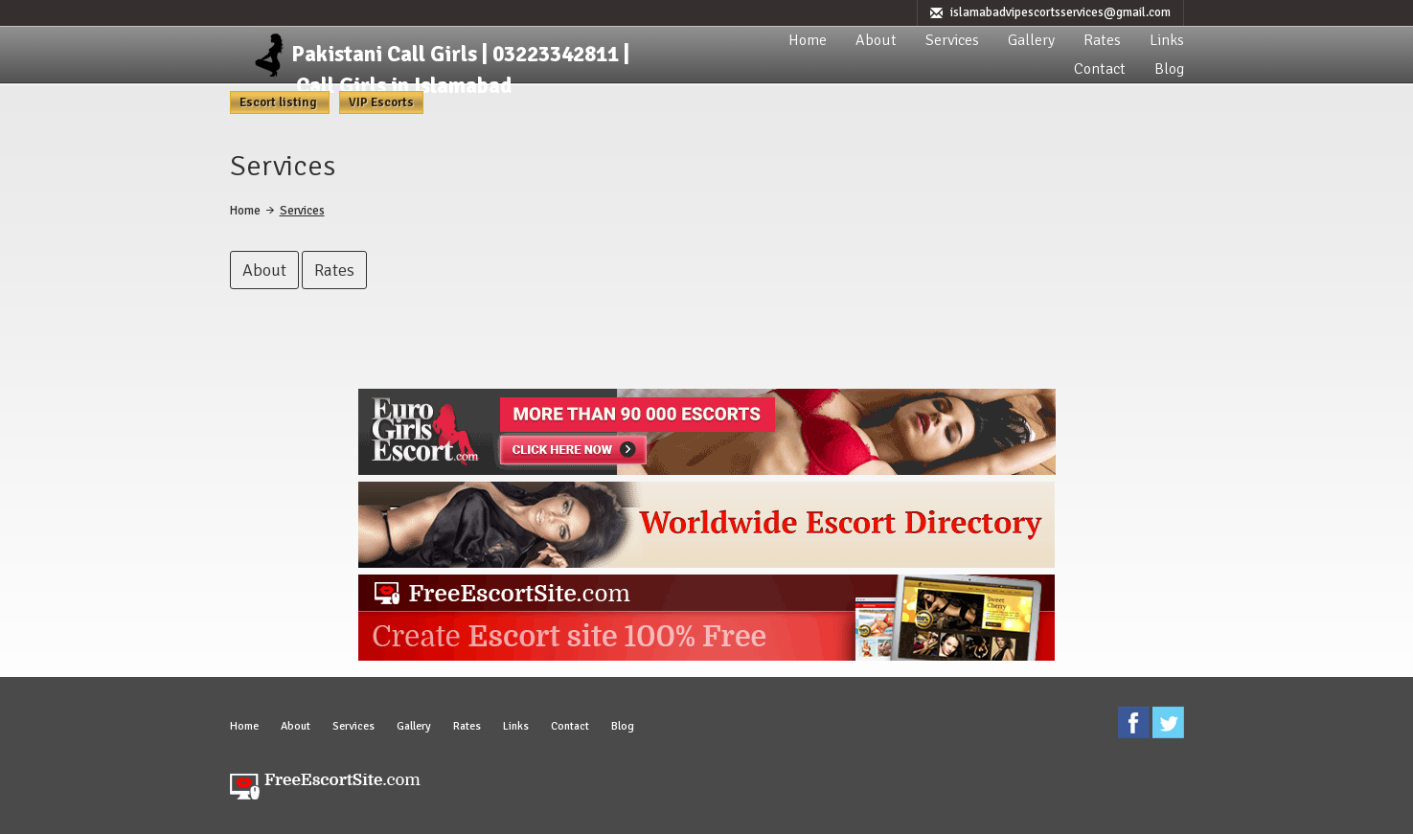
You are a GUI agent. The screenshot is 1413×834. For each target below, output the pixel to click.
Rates (1102, 40)
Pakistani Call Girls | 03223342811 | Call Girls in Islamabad (460, 70)
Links (1167, 40)
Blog (1169, 69)
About (876, 40)
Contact (1100, 69)
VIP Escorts (381, 102)
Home (807, 40)
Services (952, 40)
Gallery (1031, 40)
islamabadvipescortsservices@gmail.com (1060, 12)
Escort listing (279, 102)
